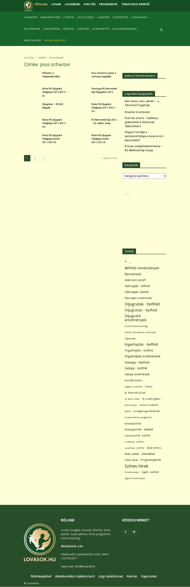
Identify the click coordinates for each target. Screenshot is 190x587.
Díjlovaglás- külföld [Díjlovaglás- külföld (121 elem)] (137, 292)
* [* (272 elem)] (126, 262)
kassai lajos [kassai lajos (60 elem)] (131, 405)
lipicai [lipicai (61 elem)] (128, 411)
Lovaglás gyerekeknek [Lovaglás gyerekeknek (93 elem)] (147, 411)
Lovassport (31, 17)
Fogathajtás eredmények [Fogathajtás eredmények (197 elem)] (142, 356)
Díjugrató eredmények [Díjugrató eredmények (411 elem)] (135, 318)
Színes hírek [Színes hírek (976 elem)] (137, 466)
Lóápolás (68, 28)
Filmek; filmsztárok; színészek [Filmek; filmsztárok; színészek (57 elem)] (140, 332)
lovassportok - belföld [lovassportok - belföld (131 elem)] (139, 429)
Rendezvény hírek (51, 17)
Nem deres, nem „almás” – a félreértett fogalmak (142, 103)
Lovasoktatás (139, 17)
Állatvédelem (32, 28)
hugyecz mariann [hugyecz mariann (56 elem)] (134, 386)
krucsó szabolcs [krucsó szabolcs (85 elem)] (149, 405)
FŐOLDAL (41, 4)
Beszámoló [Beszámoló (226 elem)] (133, 274)
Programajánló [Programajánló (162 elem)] (150, 460)
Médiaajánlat (41, 576)
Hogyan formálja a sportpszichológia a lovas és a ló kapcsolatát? (144, 136)
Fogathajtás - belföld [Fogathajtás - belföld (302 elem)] (141, 344)
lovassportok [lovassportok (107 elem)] (133, 423)
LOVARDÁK (72, 4)
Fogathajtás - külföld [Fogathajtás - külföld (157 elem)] (139, 350)
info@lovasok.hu (85, 566)
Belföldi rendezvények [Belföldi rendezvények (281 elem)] (142, 268)
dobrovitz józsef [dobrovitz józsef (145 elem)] (135, 280)
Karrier (132, 576)
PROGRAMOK (108, 4)
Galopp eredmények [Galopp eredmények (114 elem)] (137, 374)
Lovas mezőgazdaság (124, 28)
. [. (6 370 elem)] (130, 261)
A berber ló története (137, 112)
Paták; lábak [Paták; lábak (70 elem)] (131, 460)
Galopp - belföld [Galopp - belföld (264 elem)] (137, 362)
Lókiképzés (103, 17)
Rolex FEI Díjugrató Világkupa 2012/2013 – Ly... (54, 92)
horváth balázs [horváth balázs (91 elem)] (133, 380)
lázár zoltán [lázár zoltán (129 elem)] (132, 454)
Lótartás (68, 17)
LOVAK (56, 4)
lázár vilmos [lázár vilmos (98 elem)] (154, 447)
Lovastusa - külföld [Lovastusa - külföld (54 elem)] (134, 447)
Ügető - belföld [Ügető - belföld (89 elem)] (150, 472)
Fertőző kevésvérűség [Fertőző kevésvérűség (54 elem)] (136, 326)
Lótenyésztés (120, 17)
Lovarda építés (100, 28)
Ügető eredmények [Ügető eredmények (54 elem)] (135, 478)
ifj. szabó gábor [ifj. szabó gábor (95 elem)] (151, 398)
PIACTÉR (89, 4)
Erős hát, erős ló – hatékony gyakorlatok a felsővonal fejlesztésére (141, 122)
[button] (161, 30)
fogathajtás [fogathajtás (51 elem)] (130, 338)
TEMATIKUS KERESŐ (135, 4)
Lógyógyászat (85, 17)
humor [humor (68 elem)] (149, 386)
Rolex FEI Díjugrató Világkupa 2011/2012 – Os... (103, 108)
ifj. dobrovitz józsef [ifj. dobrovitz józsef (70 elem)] (135, 392)
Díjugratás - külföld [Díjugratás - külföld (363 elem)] (141, 310)
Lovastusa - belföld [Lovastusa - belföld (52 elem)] (134, 441)
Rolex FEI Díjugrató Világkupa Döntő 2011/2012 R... (52, 139)
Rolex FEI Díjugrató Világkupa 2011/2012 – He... (54, 123)
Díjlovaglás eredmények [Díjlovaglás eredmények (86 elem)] (138, 298)
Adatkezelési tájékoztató (75, 576)
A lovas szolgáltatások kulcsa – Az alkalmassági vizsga (144, 148)
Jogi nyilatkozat (111, 576)
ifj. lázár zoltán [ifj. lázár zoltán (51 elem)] (132, 398)
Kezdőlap (29, 57)
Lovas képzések (51, 28)
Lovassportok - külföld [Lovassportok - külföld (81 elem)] (137, 435)
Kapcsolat (149, 576)
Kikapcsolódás (32, 40)
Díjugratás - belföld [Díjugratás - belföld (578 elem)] (142, 304)
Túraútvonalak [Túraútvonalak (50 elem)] (132, 472)
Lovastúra (83, 28)
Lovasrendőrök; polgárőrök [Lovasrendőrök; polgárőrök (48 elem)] (138, 417)
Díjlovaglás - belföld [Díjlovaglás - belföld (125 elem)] (137, 286)
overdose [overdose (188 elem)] (148, 454)
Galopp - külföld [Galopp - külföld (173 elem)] (136, 368)
